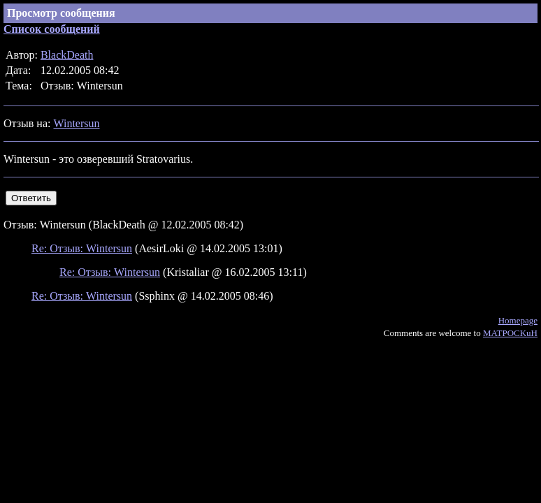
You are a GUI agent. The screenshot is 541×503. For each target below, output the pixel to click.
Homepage (518, 320)
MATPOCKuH (510, 333)
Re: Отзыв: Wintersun (81, 248)
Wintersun (76, 123)
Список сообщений (51, 29)
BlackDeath (67, 55)
